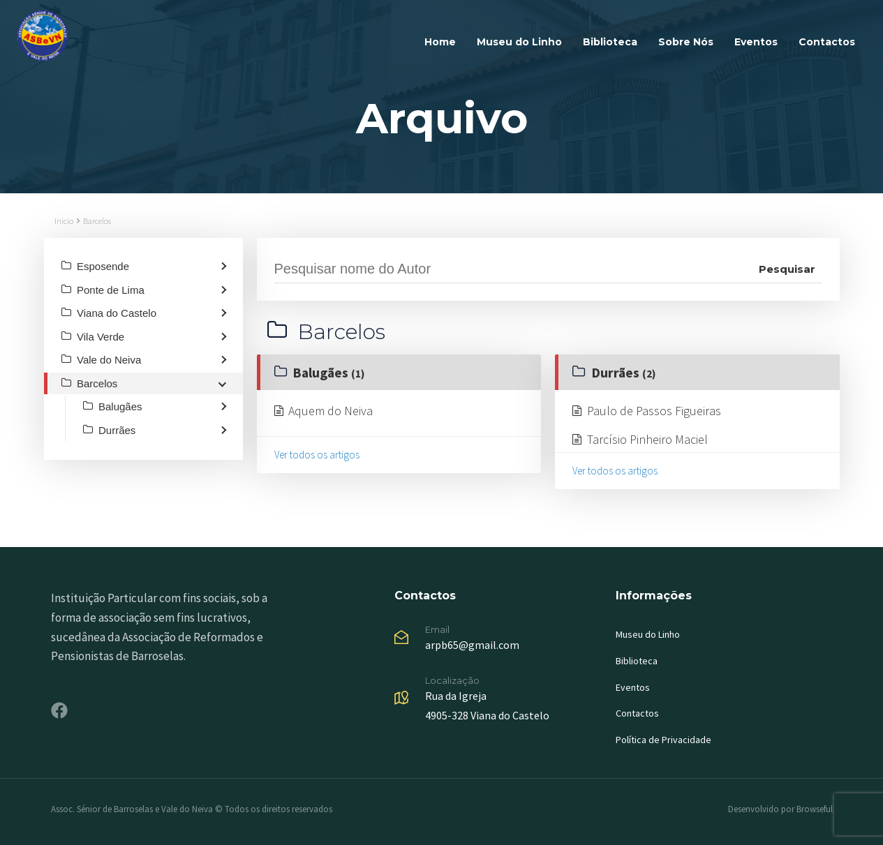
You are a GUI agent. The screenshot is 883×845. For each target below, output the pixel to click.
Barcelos (97, 221)
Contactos (827, 42)
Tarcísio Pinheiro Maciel (647, 439)
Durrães (623, 372)
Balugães (328, 372)
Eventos (756, 42)
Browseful (814, 809)
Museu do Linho (519, 42)
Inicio (63, 221)
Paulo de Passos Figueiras (654, 411)
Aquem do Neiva (330, 411)
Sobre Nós (685, 42)
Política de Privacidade (663, 739)
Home (440, 42)
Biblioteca (610, 42)
